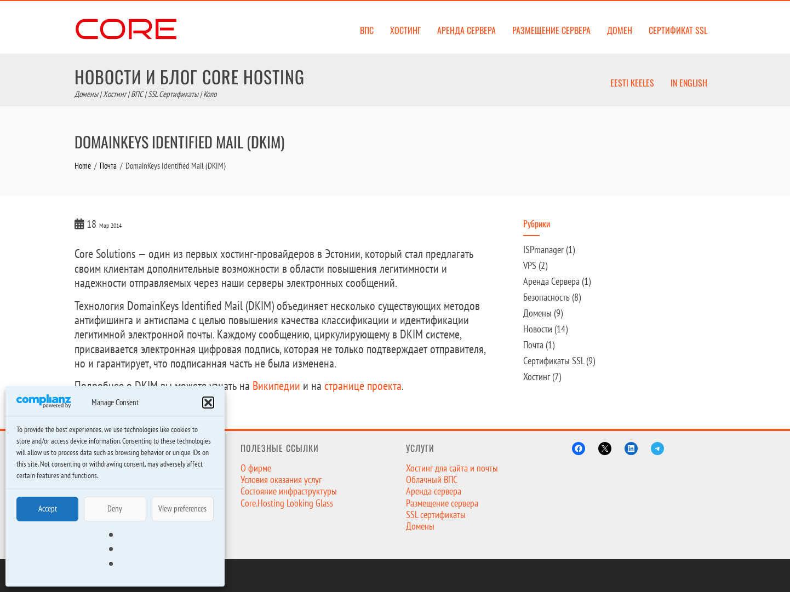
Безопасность (546, 297)
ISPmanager (543, 249)
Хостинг (405, 30)
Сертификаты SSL (553, 360)
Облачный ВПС (431, 479)
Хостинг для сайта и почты (452, 468)
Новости (537, 329)
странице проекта (363, 385)
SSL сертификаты (436, 514)
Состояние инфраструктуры (289, 491)
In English (689, 82)
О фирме (256, 468)
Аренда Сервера (551, 281)
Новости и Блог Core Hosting (190, 76)
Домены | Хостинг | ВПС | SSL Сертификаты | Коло (145, 94)
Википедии (276, 385)
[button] (208, 402)
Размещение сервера (551, 30)
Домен (619, 30)
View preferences (182, 508)
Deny (114, 508)
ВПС (367, 30)
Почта (533, 344)
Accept (47, 508)
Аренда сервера (466, 30)
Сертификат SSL (678, 30)
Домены (537, 313)
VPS (529, 265)
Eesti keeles (632, 82)
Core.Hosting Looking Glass (287, 503)
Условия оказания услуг (281, 479)
